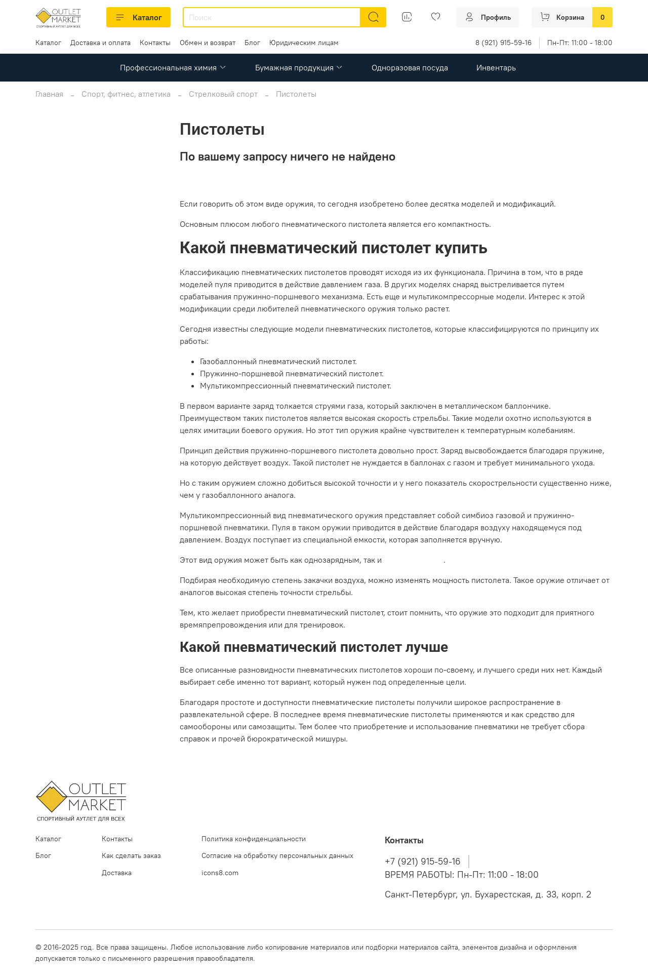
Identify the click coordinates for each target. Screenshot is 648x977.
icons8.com (219, 872)
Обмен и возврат (207, 42)
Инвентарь (496, 67)
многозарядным (413, 560)
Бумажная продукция (299, 67)
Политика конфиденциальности (253, 838)
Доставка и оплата (100, 42)
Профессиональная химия (173, 67)
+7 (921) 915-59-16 (423, 861)
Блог (252, 42)
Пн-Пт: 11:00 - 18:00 (580, 42)
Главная (49, 94)
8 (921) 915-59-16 (503, 42)
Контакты (155, 42)
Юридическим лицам (304, 42)
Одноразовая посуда (410, 67)
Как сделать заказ (131, 855)
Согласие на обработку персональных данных (277, 855)
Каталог (138, 17)
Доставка (117, 872)
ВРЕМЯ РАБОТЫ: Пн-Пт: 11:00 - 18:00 (462, 874)
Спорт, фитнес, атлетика (126, 94)
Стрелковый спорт (223, 94)
